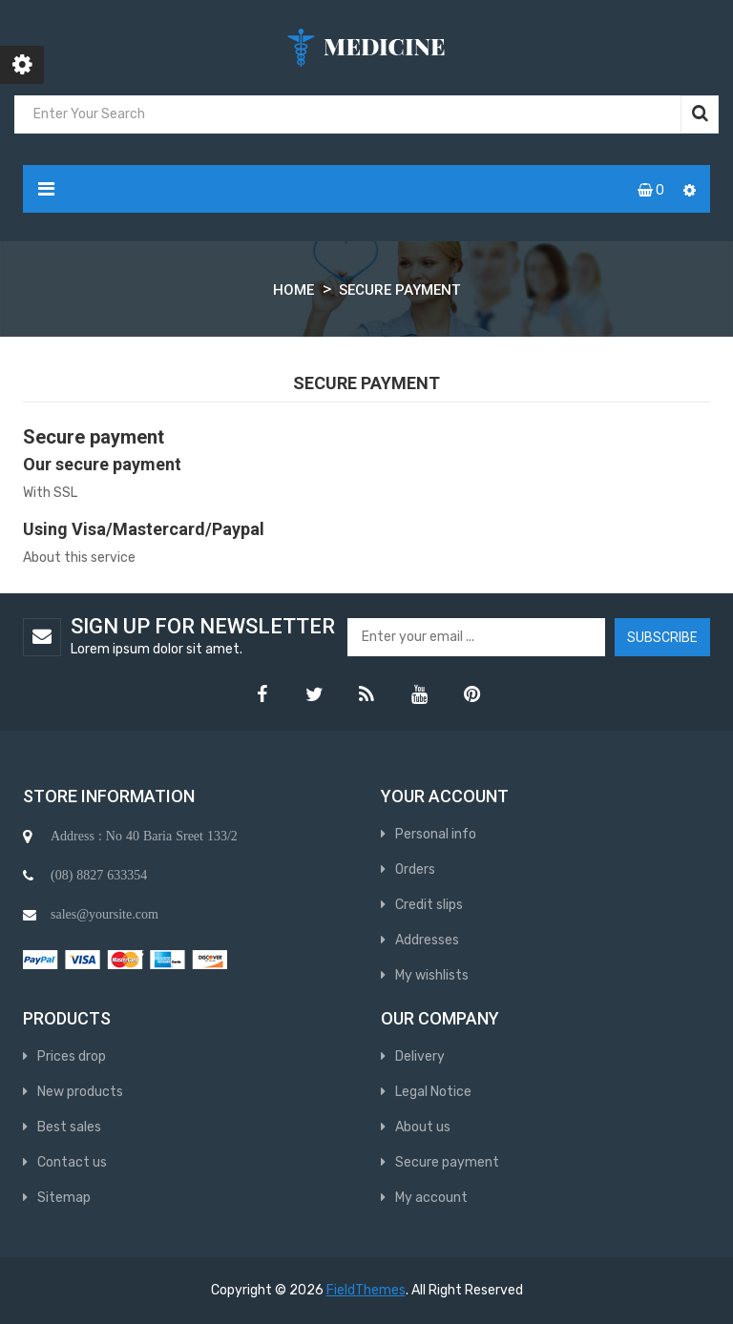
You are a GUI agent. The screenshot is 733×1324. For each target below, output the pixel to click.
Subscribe (662, 637)
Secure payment (447, 1162)
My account (431, 1198)
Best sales (69, 1127)
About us (422, 1127)
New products (80, 1092)
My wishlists (432, 975)
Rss (366, 694)
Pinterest (471, 694)
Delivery (420, 1056)
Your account (445, 796)
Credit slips (429, 905)
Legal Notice (433, 1092)
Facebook (261, 694)
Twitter (314, 694)
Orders (415, 869)
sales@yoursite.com (104, 914)
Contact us (72, 1162)
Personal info (435, 834)
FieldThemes (366, 1290)
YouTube (419, 694)
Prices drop (71, 1056)
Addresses (427, 940)
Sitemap (64, 1198)
